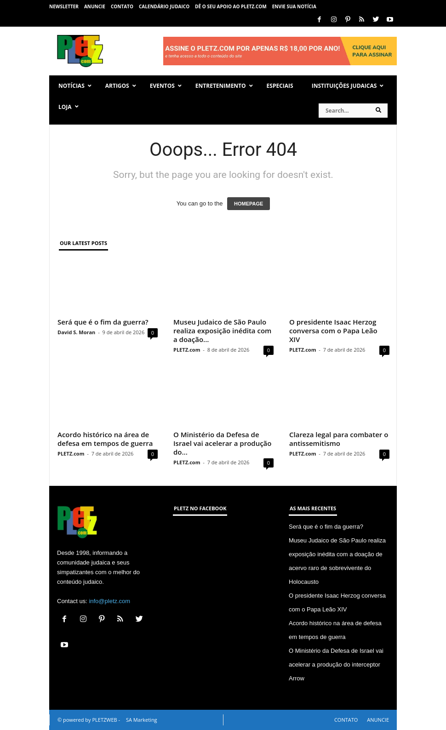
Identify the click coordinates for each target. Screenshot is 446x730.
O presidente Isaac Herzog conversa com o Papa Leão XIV (333, 330)
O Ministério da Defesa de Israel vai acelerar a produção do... (222, 443)
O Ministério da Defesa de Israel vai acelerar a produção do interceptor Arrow (336, 664)
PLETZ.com (186, 349)
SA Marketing (141, 719)
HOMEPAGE (248, 203)
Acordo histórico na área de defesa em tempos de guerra (105, 439)
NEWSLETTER (64, 6)
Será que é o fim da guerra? (103, 321)
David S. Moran (76, 332)
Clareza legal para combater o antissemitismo (338, 439)
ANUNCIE (94, 6)
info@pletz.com (109, 601)
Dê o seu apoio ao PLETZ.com (231, 6)
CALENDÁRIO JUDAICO (164, 6)
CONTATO (122, 6)
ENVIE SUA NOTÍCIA (294, 6)
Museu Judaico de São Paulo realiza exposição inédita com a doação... (222, 330)
